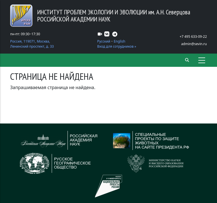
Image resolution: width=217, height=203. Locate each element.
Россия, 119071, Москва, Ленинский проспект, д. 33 (32, 44)
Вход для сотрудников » (116, 46)
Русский (103, 41)
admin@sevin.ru (194, 43)
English (119, 41)
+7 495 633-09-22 (193, 36)
